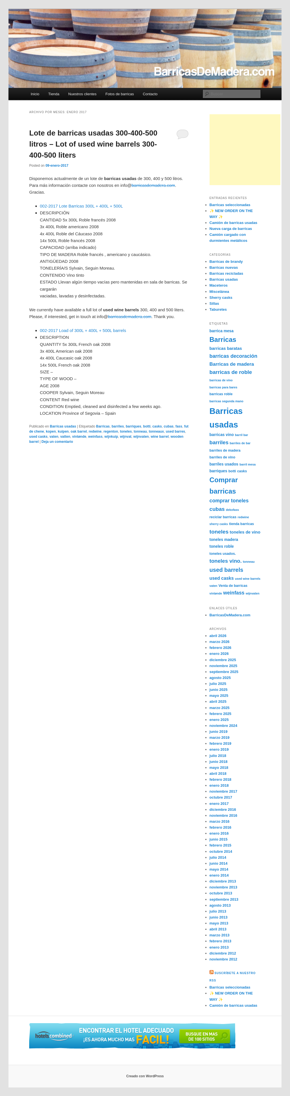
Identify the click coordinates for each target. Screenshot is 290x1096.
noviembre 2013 (223, 887)
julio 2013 (218, 911)
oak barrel (79, 431)
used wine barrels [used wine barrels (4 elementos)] (247, 578)
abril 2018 (218, 773)
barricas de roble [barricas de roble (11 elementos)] (231, 372)
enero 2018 (219, 785)
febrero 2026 (220, 648)
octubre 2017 (221, 797)
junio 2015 (219, 839)
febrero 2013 (220, 941)
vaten (54, 437)
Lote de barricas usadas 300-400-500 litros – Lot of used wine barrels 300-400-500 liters (93, 144)
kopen (51, 431)
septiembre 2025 (224, 672)
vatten (65, 437)
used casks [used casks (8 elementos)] (222, 578)
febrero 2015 (220, 845)
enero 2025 (219, 720)
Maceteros (219, 285)
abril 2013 (218, 929)
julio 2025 (218, 684)
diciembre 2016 (223, 809)
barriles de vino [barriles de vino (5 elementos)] (222, 457)
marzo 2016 (220, 821)
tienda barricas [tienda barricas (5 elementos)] (241, 524)
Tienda (53, 94)
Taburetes (218, 309)
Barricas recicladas (226, 273)
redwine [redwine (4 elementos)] (243, 517)
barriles (118, 426)
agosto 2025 (220, 678)
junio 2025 (219, 689)
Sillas (214, 303)
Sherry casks (221, 297)
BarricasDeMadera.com (230, 615)
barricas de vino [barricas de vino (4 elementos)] (221, 380)
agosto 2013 (220, 905)
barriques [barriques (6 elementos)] (218, 471)
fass (178, 426)
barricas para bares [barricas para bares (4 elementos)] (223, 387)
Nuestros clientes (82, 94)
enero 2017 (219, 803)
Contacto (150, 94)
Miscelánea (219, 291)
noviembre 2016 (223, 815)
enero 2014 (219, 875)
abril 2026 (218, 636)
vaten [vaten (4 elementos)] (214, 585)
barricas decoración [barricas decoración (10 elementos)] (233, 356)
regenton (110, 431)
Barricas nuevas (224, 267)
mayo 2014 (219, 869)
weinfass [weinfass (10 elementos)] (233, 593)
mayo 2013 (219, 923)
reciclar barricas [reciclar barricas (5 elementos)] (223, 517)
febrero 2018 (220, 779)
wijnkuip (111, 437)
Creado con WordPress (145, 1076)
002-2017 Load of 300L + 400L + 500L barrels (83, 330)
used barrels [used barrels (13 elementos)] (227, 570)
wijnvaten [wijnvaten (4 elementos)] (252, 593)
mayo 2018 (219, 767)
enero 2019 (219, 749)
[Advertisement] (245, 149)
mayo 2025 (219, 695)
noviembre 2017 (223, 791)
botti (146, 426)
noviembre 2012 (223, 959)
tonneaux (156, 431)
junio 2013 (219, 917)
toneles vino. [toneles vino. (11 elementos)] (226, 561)
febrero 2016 (220, 827)
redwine (95, 431)
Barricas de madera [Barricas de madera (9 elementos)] (232, 364)
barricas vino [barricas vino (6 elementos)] (222, 434)
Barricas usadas (63, 426)
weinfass (95, 437)
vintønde (79, 437)
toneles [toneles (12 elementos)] (219, 532)
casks (157, 426)
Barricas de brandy (226, 261)
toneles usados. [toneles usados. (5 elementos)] (223, 554)
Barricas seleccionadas (230, 205)
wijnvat (125, 437)
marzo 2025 (220, 708)
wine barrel (160, 437)
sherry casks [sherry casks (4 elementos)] (219, 524)
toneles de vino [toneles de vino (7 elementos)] (245, 532)
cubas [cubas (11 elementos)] (217, 509)
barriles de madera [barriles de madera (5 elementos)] (225, 450)
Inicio (35, 94)
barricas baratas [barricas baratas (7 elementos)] (226, 348)
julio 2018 (218, 756)
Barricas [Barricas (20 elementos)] (223, 339)
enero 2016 (219, 833)
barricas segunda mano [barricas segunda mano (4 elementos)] (227, 401)
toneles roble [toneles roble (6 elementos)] (222, 546)
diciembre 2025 (223, 660)
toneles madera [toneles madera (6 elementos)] (224, 539)
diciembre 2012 (223, 953)
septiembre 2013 (224, 899)
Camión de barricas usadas (233, 223)
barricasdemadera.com (153, 185)
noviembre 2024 (223, 725)
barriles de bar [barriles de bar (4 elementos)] (240, 443)
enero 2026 (219, 653)
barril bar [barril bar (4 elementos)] (241, 435)
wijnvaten (141, 437)
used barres (175, 431)
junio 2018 (219, 761)
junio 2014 (219, 863)
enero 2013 (219, 947)
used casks (38, 437)
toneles (126, 431)
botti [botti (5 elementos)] (232, 471)
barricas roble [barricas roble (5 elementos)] (221, 394)
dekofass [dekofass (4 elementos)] (232, 509)
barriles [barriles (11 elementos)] (219, 442)
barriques (133, 426)
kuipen (63, 431)
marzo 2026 (220, 642)
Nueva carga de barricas (231, 229)
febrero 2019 (220, 743)
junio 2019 (219, 731)
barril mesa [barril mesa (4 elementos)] (248, 464)
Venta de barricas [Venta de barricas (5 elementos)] (233, 586)
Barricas (103, 426)
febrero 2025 (220, 714)
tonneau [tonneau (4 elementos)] (249, 561)
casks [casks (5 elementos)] (242, 471)
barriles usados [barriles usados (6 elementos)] (224, 464)
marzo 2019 (220, 737)
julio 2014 (218, 857)
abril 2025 (218, 701)
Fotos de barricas (119, 94)
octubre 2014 (221, 851)
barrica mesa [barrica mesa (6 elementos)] (222, 331)
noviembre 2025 (223, 666)
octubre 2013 (221, 893)
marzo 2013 (220, 935)
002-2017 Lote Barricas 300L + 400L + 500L (81, 206)
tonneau (140, 431)
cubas (169, 426)
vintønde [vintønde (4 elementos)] (216, 593)
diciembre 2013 (223, 881)
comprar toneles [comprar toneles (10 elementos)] (229, 500)
